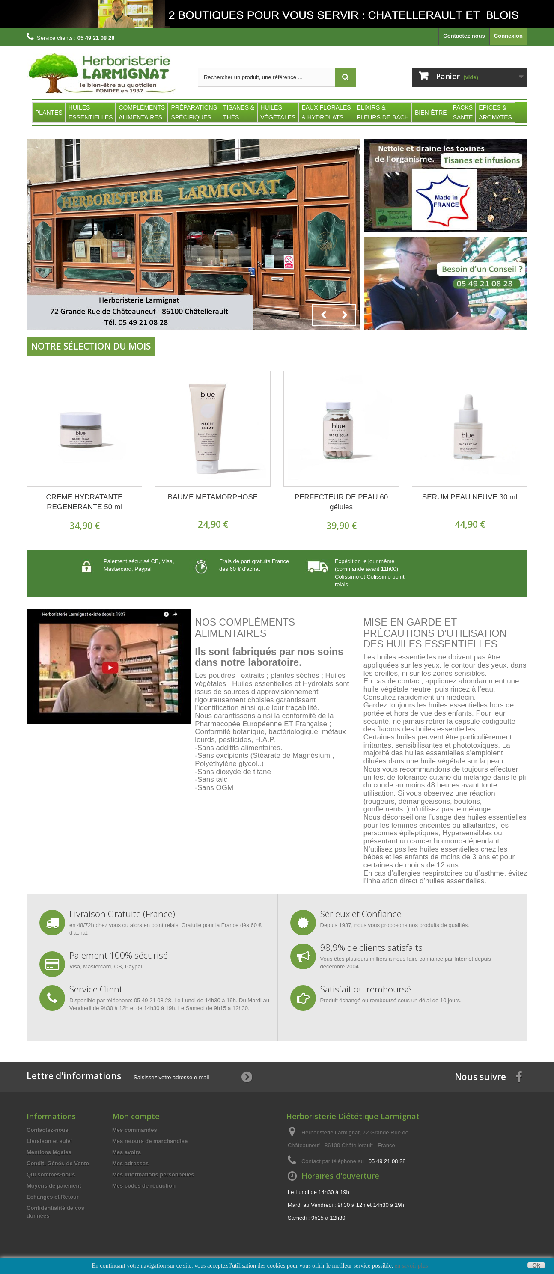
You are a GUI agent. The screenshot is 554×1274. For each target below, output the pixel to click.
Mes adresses (130, 1163)
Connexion (508, 36)
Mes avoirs (126, 1152)
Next (345, 315)
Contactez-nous (464, 36)
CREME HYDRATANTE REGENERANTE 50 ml (84, 502)
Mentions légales (49, 1152)
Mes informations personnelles (153, 1174)
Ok (536, 1265)
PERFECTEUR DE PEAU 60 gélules (341, 502)
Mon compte (136, 1116)
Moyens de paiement (54, 1185)
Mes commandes (134, 1130)
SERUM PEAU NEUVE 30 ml (469, 497)
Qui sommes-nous (51, 1174)
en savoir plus (411, 1265)
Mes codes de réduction (144, 1185)
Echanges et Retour (53, 1197)
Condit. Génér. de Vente (58, 1163)
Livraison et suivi (49, 1141)
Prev (323, 315)
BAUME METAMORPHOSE (213, 497)
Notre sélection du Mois (91, 346)
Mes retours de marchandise (150, 1141)
